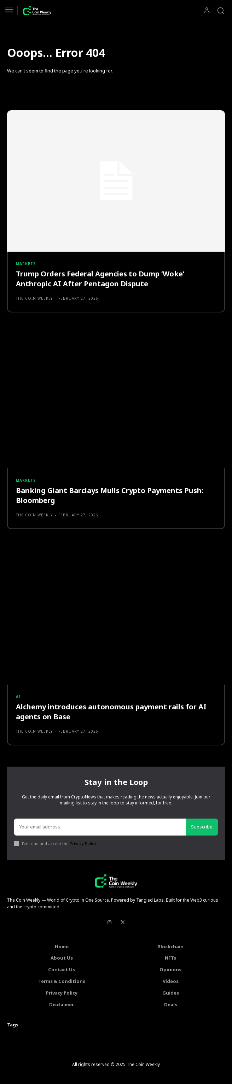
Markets (26, 263)
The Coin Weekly (34, 298)
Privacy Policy (83, 843)
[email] (100, 827)
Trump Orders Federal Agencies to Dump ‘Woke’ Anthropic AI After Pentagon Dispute (100, 278)
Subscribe (202, 827)
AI (18, 696)
